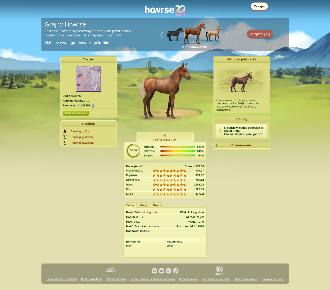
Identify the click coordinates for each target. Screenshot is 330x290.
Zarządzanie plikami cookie (216, 279)
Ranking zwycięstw (82, 142)
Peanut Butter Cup (164, 139)
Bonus (157, 205)
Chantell (88, 59)
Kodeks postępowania (245, 279)
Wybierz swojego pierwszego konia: (77, 43)
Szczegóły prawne (188, 279)
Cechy (130, 205)
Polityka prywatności (91, 279)
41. (88, 100)
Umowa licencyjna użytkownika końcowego (152, 279)
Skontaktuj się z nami (272, 279)
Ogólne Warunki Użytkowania (62, 279)
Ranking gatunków (82, 137)
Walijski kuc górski (145, 212)
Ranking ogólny (80, 131)
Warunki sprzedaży (116, 279)
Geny (143, 205)
